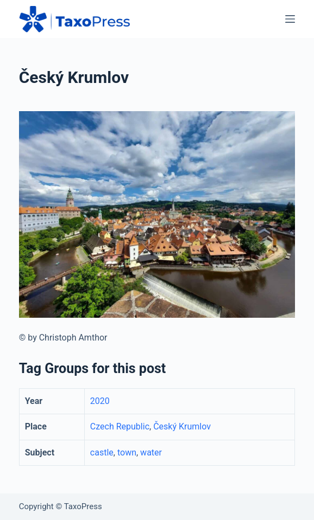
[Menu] (290, 19)
